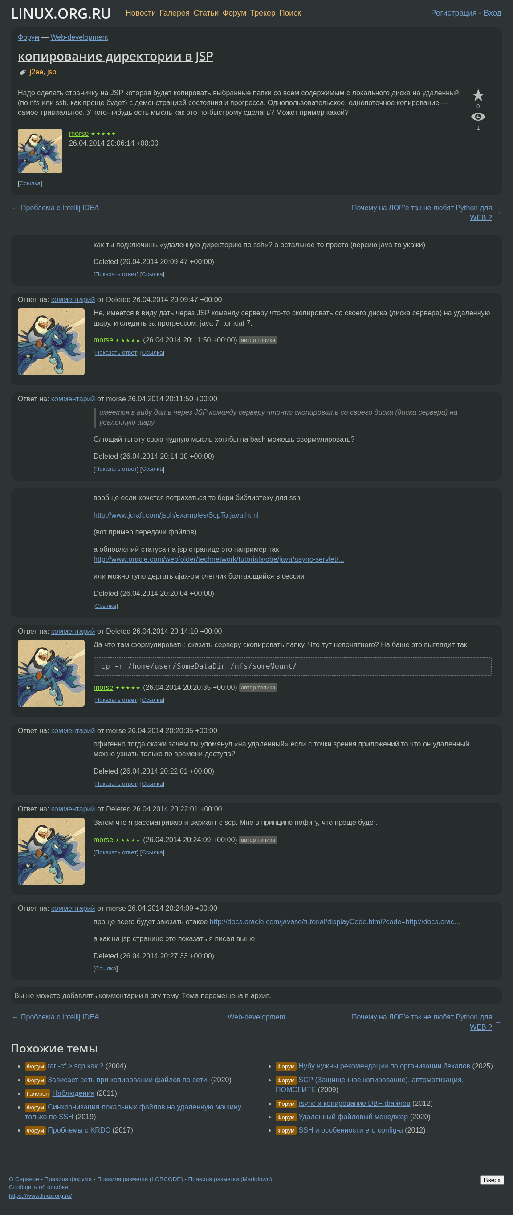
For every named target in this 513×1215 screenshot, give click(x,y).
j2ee (36, 72)
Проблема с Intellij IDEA (60, 208)
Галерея (175, 12)
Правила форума (68, 1179)
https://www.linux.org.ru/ (40, 1195)
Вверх (492, 1180)
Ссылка (30, 183)
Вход (492, 12)
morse (79, 133)
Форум (234, 12)
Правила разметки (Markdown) (230, 1179)
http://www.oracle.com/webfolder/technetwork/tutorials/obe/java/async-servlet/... (219, 559)
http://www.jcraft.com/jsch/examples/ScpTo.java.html (176, 515)
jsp (51, 72)
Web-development (80, 37)
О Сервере (24, 1179)
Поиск (290, 12)
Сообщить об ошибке (38, 1187)
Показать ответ (116, 274)
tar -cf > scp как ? (75, 1066)
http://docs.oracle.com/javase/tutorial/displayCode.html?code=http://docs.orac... (335, 922)
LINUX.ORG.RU (61, 13)
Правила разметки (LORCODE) (140, 1179)
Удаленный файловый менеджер (353, 1117)
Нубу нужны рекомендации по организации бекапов (384, 1066)
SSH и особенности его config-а (350, 1130)
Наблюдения (74, 1093)
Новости (141, 12)
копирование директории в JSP (115, 55)
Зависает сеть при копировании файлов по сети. (128, 1080)
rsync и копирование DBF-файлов (354, 1103)
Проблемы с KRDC (79, 1130)
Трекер (263, 12)
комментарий (73, 299)
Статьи (206, 12)
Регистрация (454, 12)
